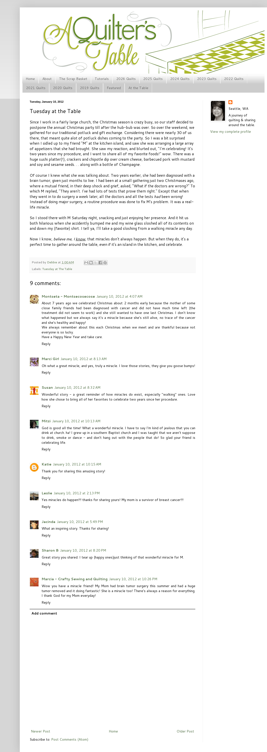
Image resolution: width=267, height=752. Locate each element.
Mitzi (46, 421)
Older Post (185, 731)
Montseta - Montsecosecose (68, 296)
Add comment (44, 613)
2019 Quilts (89, 87)
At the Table (138, 87)
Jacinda (48, 521)
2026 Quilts (126, 78)
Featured (114, 87)
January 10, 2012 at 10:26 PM (133, 579)
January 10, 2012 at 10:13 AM (76, 421)
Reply (46, 343)
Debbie (52, 262)
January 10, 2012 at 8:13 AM (84, 358)
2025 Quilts (153, 78)
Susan (47, 387)
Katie (46, 464)
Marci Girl (50, 358)
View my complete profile (230, 131)
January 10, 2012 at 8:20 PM (83, 550)
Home (30, 78)
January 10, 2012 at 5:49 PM (80, 521)
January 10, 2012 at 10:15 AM (77, 464)
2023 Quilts (207, 78)
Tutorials (102, 78)
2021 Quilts (35, 87)
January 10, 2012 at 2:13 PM (77, 493)
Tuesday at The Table (57, 269)
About (47, 78)
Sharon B (50, 550)
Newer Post (40, 731)
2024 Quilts (180, 78)
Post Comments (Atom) (69, 739)
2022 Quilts (234, 78)
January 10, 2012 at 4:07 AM (119, 296)
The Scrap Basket (73, 78)
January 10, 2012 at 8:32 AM (77, 387)
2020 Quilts (62, 87)
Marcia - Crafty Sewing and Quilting (75, 579)
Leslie (47, 493)
